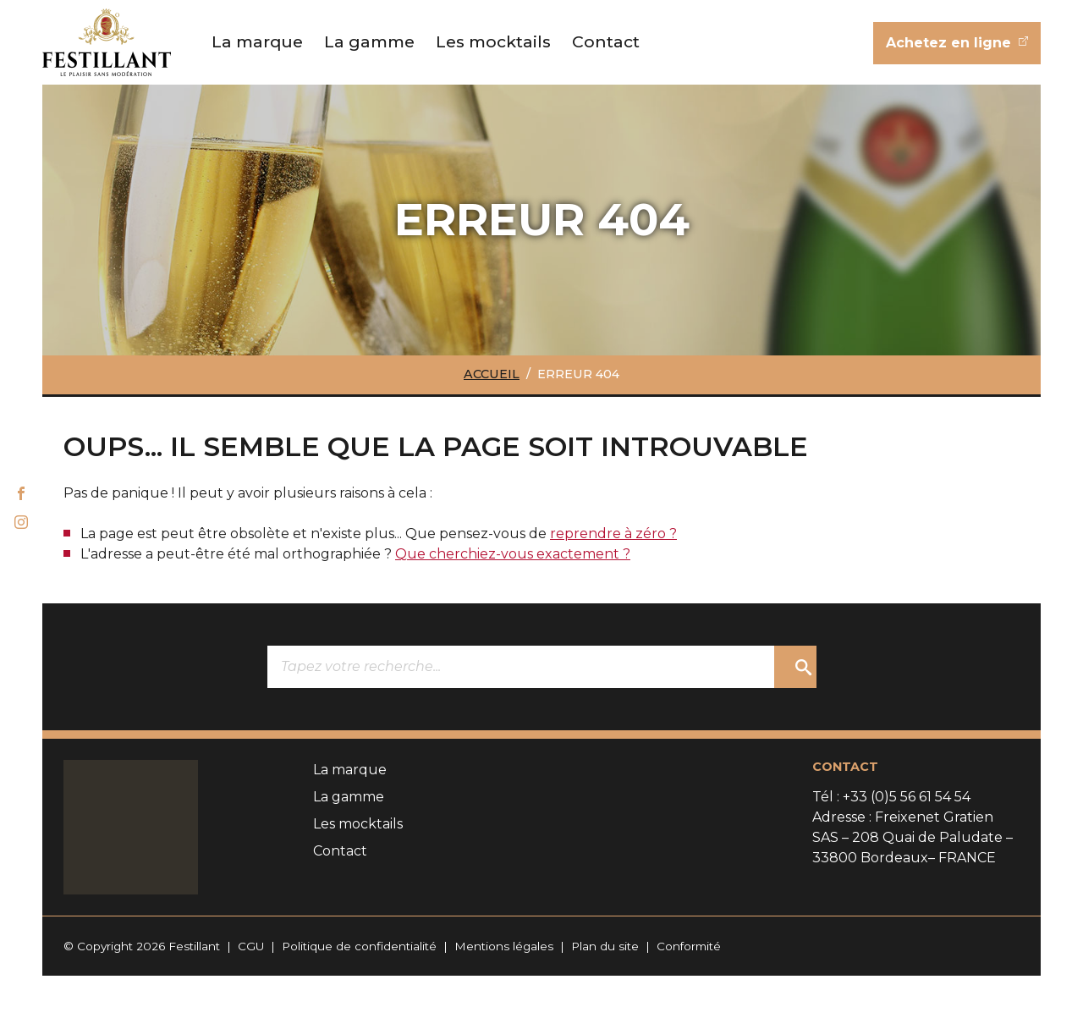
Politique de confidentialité (359, 946)
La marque (350, 770)
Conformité (689, 946)
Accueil (492, 374)
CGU (251, 946)
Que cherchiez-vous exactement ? (512, 554)
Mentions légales (503, 946)
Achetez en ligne (950, 43)
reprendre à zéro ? (613, 534)
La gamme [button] (369, 41)
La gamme (348, 797)
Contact (606, 41)
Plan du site (605, 946)
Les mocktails (493, 41)
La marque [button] (257, 41)
